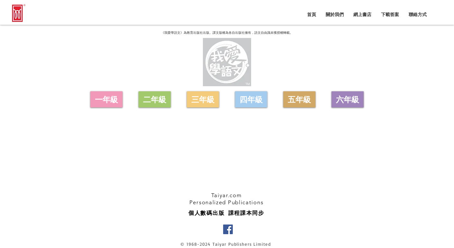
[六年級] (347, 99)
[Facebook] (228, 229)
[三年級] (203, 99)
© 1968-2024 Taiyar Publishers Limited (225, 244)
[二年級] (155, 99)
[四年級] (251, 99)
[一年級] (106, 99)
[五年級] (299, 99)
